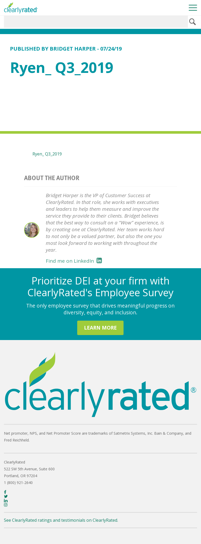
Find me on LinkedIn (74, 260)
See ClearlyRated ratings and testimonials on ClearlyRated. (61, 520)
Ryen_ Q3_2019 (47, 154)
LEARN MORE (100, 327)
